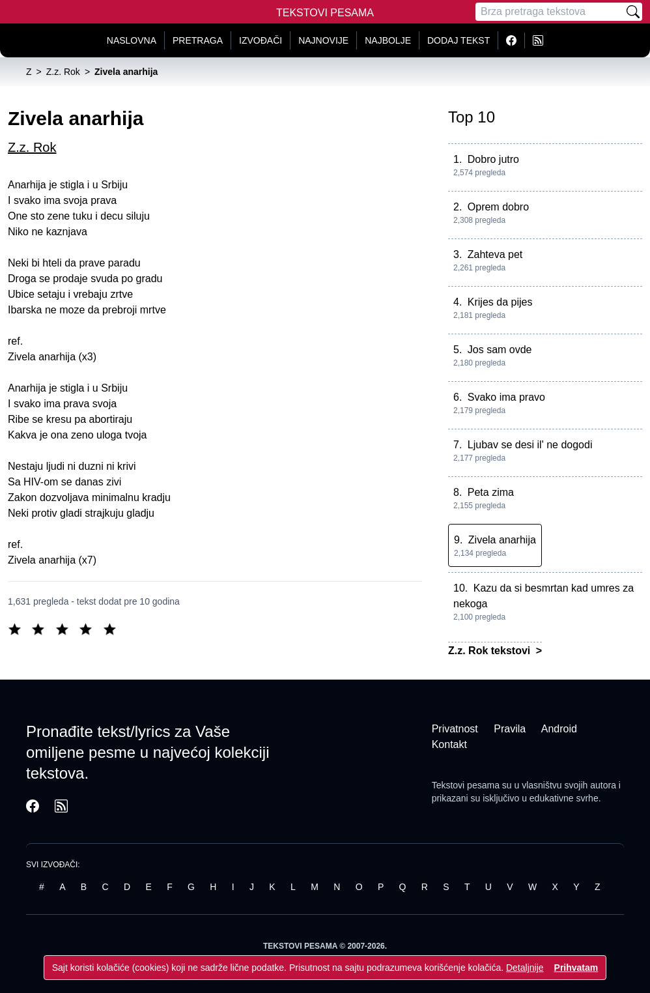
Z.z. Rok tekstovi (490, 650)
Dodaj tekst (458, 40)
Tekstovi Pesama (325, 12)
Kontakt (449, 744)
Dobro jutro (493, 159)
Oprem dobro (498, 206)
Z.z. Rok (32, 147)
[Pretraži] (633, 12)
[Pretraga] (549, 12)
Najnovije (323, 40)
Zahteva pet (495, 254)
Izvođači (260, 40)
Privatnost (455, 728)
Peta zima (491, 492)
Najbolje (388, 40)
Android (559, 728)
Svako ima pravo (506, 397)
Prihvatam (576, 967)
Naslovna (131, 40)
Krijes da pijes (500, 302)
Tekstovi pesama (466, 785)
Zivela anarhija (502, 539)
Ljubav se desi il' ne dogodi (530, 444)
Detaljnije (525, 967)
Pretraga (198, 40)
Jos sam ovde (500, 349)
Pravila (510, 728)
